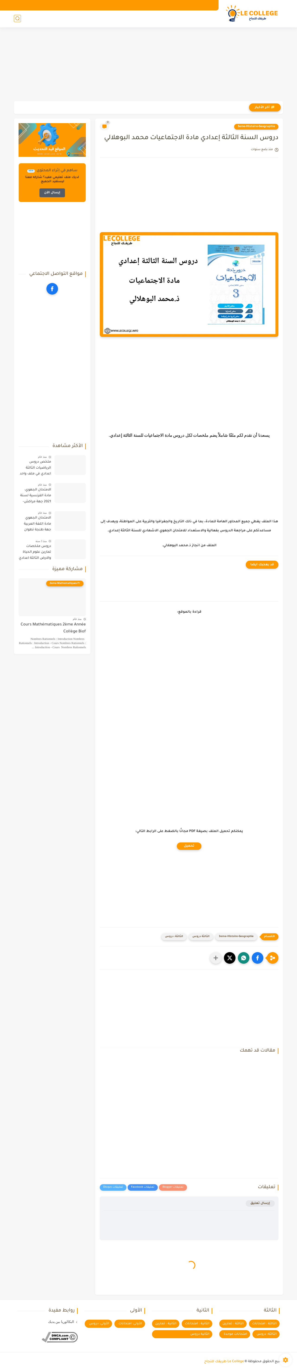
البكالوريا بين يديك (61, 1322)
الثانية (188, 19)
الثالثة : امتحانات (264, 1323)
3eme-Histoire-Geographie (256, 126)
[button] (257, 958)
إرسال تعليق (260, 1203)
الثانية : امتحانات (197, 1323)
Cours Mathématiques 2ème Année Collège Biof (53, 628)
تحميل (189, 846)
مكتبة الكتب (66, 5)
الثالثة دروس (201, 936)
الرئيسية (207, 5)
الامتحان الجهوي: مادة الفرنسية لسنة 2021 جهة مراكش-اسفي (35, 496)
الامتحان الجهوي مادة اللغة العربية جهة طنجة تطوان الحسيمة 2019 (37, 524)
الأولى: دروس (99, 1323)
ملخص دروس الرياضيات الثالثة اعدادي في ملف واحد (35, 468)
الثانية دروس (199, 1334)
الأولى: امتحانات (130, 1323)
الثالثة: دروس (174, 936)
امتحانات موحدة (235, 1334)
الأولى (208, 19)
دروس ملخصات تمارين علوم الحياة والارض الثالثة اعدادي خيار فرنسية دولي (35, 553)
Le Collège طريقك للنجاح (224, 1362)
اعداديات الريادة (126, 19)
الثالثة (168, 19)
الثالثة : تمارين (233, 1323)
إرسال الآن (52, 192)
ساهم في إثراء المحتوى (96, 5)
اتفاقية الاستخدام (184, 5)
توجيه (148, 19)
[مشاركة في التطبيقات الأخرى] (216, 958)
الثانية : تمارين (165, 1323)
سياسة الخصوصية (153, 5)
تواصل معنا (126, 5)
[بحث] (17, 19)
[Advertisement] (148, 65)
